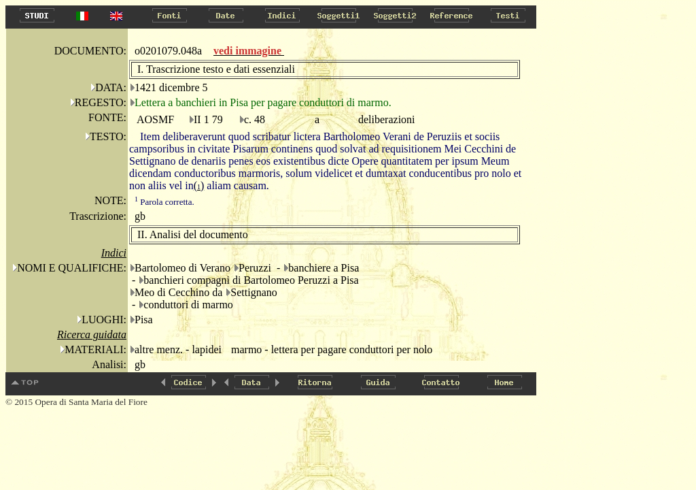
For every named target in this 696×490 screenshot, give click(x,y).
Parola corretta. (164, 202)
